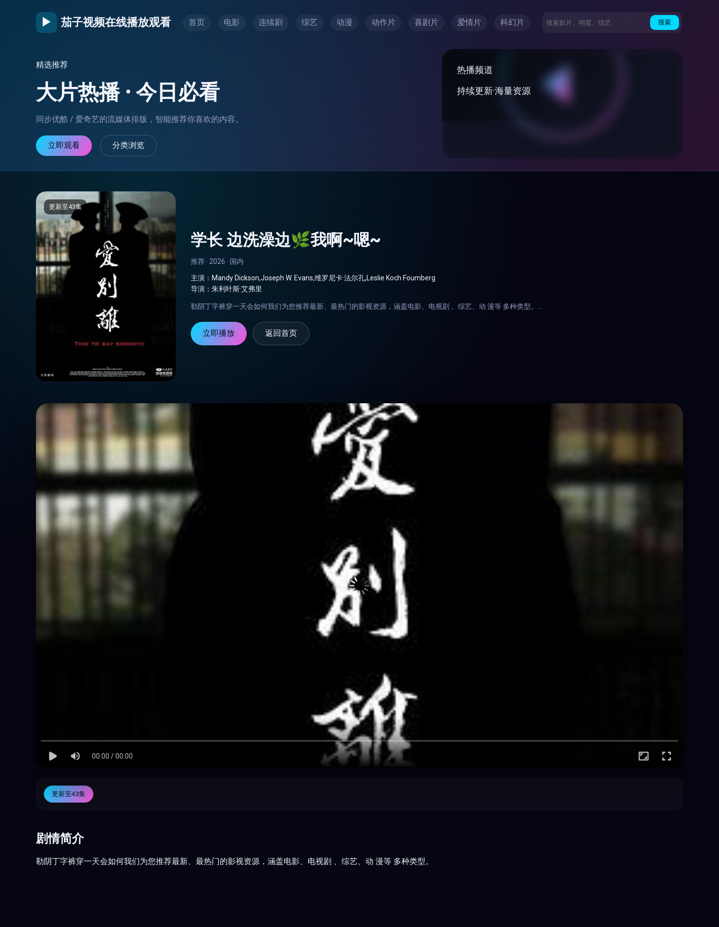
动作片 (383, 22)
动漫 (345, 22)
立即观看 (64, 145)
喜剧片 (426, 22)
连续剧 (271, 22)
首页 (197, 22)
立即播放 (219, 333)
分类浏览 (128, 145)
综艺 (310, 22)
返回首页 (281, 333)
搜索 (664, 22)
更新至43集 (68, 794)
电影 (232, 22)
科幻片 (512, 22)
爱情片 (469, 22)
